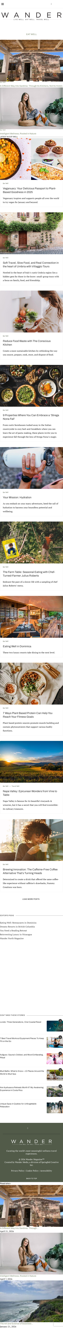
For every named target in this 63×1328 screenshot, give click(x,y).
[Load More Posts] (31, 899)
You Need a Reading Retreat (13, 930)
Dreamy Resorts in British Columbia (17, 926)
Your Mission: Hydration (17, 497)
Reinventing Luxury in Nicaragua (16, 934)
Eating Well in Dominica (17, 646)
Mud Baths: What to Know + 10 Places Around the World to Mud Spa (22, 1072)
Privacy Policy (17, 1170)
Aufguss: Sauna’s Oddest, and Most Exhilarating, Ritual (21, 1056)
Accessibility (46, 1170)
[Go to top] (31, 1178)
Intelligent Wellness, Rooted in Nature (18, 133)
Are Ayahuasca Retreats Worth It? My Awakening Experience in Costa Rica (21, 1088)
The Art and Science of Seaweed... (16, 1323)
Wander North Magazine (12, 938)
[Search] (60, 4)
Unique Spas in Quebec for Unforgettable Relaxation (18, 1105)
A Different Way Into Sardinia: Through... (19, 1228)
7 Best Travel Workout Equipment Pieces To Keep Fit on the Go (22, 1039)
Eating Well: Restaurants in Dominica (18, 922)
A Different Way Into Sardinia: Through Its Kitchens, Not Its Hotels (31, 86)
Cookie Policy (32, 1170)
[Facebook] (51, 4)
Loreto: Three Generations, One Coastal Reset (20, 1022)
